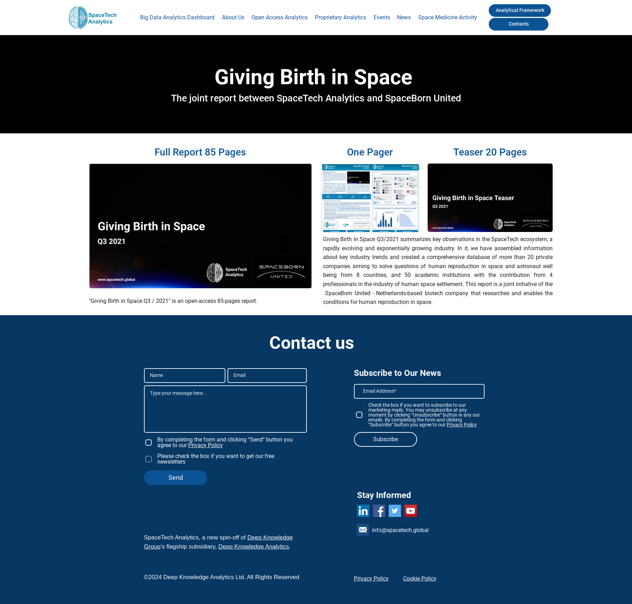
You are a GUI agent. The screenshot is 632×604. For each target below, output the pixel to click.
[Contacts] (518, 24)
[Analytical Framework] (520, 10)
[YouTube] (410, 511)
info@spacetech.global (400, 530)
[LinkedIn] (363, 511)
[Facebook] (379, 511)
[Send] (175, 477)
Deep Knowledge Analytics (253, 546)
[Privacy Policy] (375, 578)
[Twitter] (395, 511)
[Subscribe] (385, 439)
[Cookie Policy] (424, 578)
